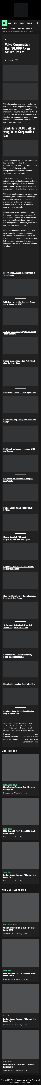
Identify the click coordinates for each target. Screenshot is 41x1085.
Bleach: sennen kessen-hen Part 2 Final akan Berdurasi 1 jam (19, 361)
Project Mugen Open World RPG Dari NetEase (17, 508)
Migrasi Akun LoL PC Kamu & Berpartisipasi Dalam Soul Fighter (16, 538)
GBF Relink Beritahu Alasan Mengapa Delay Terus (18, 479)
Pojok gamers (21, 728)
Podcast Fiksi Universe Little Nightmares (19, 392)
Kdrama (12, 28)
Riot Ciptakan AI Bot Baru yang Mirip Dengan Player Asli (29, 738)
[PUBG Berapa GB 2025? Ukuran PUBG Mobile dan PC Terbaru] (20, 811)
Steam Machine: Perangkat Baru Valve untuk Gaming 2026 (19, 788)
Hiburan (21, 28)
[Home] (4, 23)
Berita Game (23, 724)
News (15, 23)
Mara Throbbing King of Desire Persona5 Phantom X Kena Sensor (19, 596)
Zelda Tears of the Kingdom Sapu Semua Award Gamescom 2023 (19, 303)
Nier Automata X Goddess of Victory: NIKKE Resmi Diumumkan (17, 655)
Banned (10, 724)
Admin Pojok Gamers (22, 793)
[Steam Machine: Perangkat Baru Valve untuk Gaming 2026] (20, 767)
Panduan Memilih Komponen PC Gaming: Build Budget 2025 (19, 876)
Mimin (18, 60)
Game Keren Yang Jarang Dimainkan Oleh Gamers (19, 420)
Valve (12, 730)
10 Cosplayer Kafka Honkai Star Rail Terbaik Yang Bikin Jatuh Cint (17, 626)
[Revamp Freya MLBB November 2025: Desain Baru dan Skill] (20, 1044)
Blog (9, 23)
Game (17, 726)
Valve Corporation (21, 730)
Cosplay (29, 28)
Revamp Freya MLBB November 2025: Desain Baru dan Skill (19, 1065)
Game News (25, 726)
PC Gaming (12, 728)
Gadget (29, 23)
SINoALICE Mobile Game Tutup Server (12, 736)
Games (22, 23)
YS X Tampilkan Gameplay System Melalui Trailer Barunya (19, 332)
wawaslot (31, 730)
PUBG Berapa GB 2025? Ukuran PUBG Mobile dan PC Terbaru (19, 832)
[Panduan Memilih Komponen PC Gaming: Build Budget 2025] (20, 855)
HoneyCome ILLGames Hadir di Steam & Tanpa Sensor (19, 273)
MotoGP (4, 28)
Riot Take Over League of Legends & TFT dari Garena (19, 450)
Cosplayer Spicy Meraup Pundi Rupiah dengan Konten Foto (18, 712)
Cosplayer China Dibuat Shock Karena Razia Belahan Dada (18, 567)
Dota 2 (26, 212)
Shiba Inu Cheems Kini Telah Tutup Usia (19, 684)
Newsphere (14, 1083)
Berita (16, 724)
